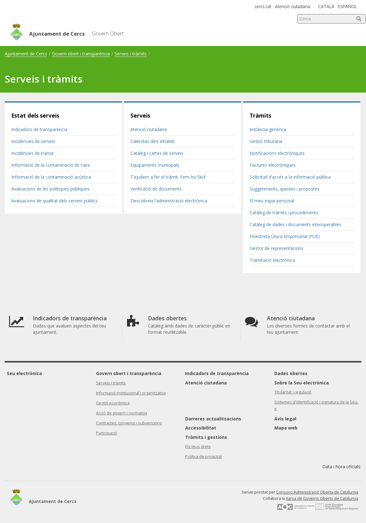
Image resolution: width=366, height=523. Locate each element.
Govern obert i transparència (81, 54)
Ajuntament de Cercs (26, 54)
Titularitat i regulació (293, 392)
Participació (106, 433)
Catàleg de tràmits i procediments (284, 213)
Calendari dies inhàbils (152, 141)
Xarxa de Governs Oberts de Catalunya (322, 498)
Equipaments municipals (154, 165)
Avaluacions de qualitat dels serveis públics (54, 201)
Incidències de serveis (33, 141)
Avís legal (285, 419)
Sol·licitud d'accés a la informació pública (290, 177)
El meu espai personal (272, 201)
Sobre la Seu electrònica (301, 383)
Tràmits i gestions (206, 437)
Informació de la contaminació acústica (51, 177)
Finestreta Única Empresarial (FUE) (285, 236)
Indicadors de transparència (39, 129)
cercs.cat (263, 6)
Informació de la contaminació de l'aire (50, 165)
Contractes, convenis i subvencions (129, 423)
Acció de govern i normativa (121, 413)
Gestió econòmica (113, 403)
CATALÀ (326, 6)
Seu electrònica (24, 373)
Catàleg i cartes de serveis (156, 153)
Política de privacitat (203, 456)
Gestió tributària (266, 141)
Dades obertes (291, 373)
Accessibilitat (200, 428)
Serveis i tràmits (130, 54)
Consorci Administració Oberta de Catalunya (317, 492)
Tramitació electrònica (272, 260)
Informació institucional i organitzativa (131, 393)
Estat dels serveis (35, 115)
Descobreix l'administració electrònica (168, 201)
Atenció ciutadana (292, 6)
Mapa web (285, 428)
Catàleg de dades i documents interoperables (295, 224)
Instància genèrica (268, 129)
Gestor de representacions (276, 248)
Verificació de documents (155, 189)
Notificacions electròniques (277, 153)
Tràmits (260, 115)
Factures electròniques (273, 165)
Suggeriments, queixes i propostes (284, 189)
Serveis (140, 115)
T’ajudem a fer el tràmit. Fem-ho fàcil (168, 177)
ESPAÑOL (347, 6)
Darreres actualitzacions (213, 419)
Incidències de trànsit (32, 153)
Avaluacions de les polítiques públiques (50, 189)
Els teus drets (198, 446)
